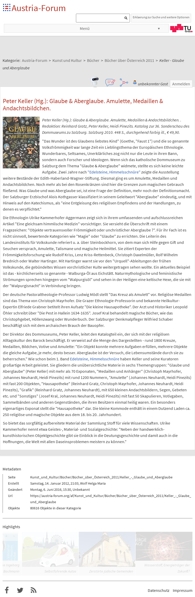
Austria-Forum (39, 8)
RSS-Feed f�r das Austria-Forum (33, 590)
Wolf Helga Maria (93, 483)
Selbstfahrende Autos (60, 571)
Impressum (182, 590)
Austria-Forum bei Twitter (20, 590)
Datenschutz (158, 590)
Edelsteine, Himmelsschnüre (94, 358)
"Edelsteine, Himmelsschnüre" (114, 172)
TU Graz (181, 28)
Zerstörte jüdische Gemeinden (111, 571)
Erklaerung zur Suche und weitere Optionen (161, 17)
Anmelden (181, 83)
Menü (85, 28)
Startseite (7, 7)
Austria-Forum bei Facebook (7, 590)
